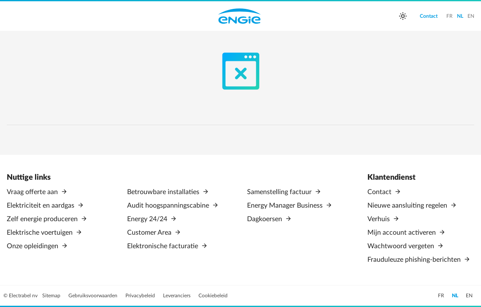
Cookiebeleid (213, 295)
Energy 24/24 (148, 219)
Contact (380, 192)
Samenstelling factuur (280, 192)
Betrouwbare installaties (164, 192)
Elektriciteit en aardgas (41, 205)
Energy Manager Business (285, 205)
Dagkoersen (265, 219)
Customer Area (150, 232)
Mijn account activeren (402, 232)
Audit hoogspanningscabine (169, 205)
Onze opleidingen (33, 246)
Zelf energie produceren (43, 219)
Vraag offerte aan (33, 192)
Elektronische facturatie (163, 246)
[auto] (402, 16)
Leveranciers (177, 295)
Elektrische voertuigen (40, 232)
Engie (239, 16)
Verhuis (379, 219)
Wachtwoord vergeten (401, 246)
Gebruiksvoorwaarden (93, 295)
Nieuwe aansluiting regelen (408, 205)
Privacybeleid (140, 295)
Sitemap (52, 295)
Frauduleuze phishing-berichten (414, 259)
